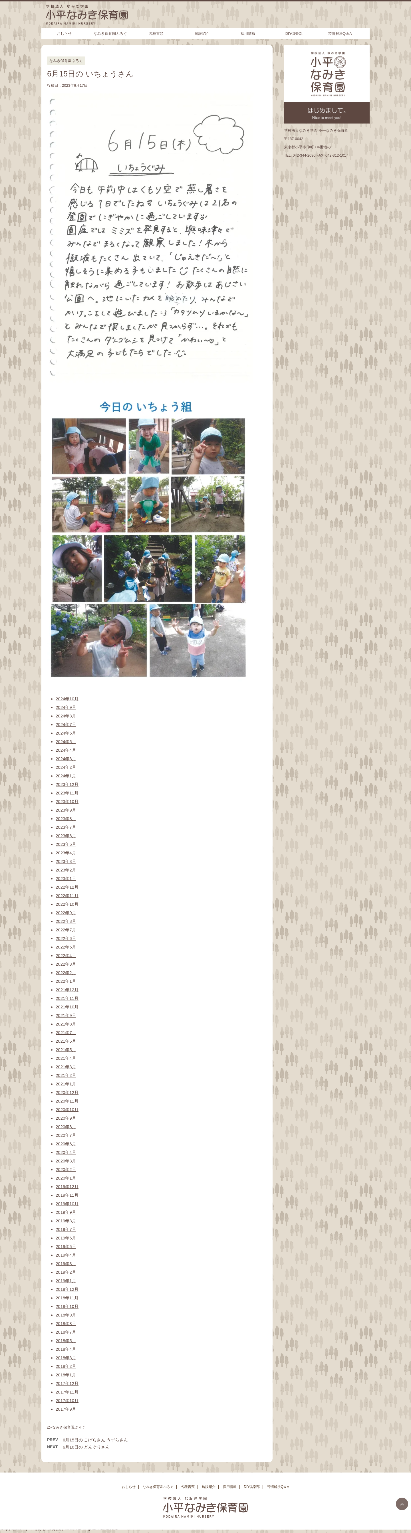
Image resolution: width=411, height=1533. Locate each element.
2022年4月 (66, 955)
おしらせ (64, 33)
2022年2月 (66, 972)
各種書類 (156, 33)
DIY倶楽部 (294, 33)
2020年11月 (67, 1101)
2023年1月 (66, 878)
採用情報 (248, 33)
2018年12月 (67, 1289)
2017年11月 (67, 1392)
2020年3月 (66, 1160)
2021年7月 (66, 1032)
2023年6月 (66, 835)
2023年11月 (67, 792)
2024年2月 (66, 767)
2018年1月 (66, 1374)
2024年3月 (66, 758)
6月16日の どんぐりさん (86, 1447)
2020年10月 (67, 1109)
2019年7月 (66, 1229)
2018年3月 (66, 1357)
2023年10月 (67, 801)
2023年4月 (66, 852)
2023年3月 (66, 861)
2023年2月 (66, 869)
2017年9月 (66, 1409)
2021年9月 (66, 1015)
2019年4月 (66, 1255)
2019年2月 (66, 1272)
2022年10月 (67, 904)
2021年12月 (67, 989)
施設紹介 (202, 33)
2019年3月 (66, 1263)
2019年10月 (67, 1203)
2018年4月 (66, 1349)
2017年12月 (67, 1383)
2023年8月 (66, 818)
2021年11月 (67, 998)
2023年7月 (66, 827)
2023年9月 (66, 810)
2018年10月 (67, 1306)
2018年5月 (66, 1340)
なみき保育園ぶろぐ (110, 33)
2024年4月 (66, 750)
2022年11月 (67, 895)
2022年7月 (66, 929)
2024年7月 (66, 724)
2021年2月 (66, 1075)
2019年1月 (66, 1280)
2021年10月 (67, 1006)
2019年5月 (66, 1246)
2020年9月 (66, 1118)
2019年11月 (67, 1195)
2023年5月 (66, 844)
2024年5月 (66, 741)
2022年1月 (66, 981)
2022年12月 (67, 887)
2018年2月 (66, 1366)
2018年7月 (66, 1332)
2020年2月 (66, 1169)
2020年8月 (66, 1126)
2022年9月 (66, 912)
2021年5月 (66, 1049)
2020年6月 (66, 1143)
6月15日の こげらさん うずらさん (95, 1439)
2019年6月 (66, 1237)
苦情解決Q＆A (340, 33)
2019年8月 (66, 1220)
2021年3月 (66, 1066)
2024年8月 (66, 715)
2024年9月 (66, 707)
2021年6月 (66, 1041)
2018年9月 (66, 1314)
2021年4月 (66, 1058)
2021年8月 (66, 1024)
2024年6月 (66, 733)
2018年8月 (66, 1323)
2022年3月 (66, 964)
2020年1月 (66, 1178)
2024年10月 (67, 698)
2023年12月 (67, 784)
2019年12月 (67, 1186)
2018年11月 (67, 1297)
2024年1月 (66, 775)
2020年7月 (66, 1135)
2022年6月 (66, 938)
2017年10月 (67, 1400)
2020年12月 (67, 1092)
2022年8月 (66, 921)
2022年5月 (66, 947)
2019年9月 (66, 1212)
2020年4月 (66, 1152)
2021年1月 (66, 1083)
